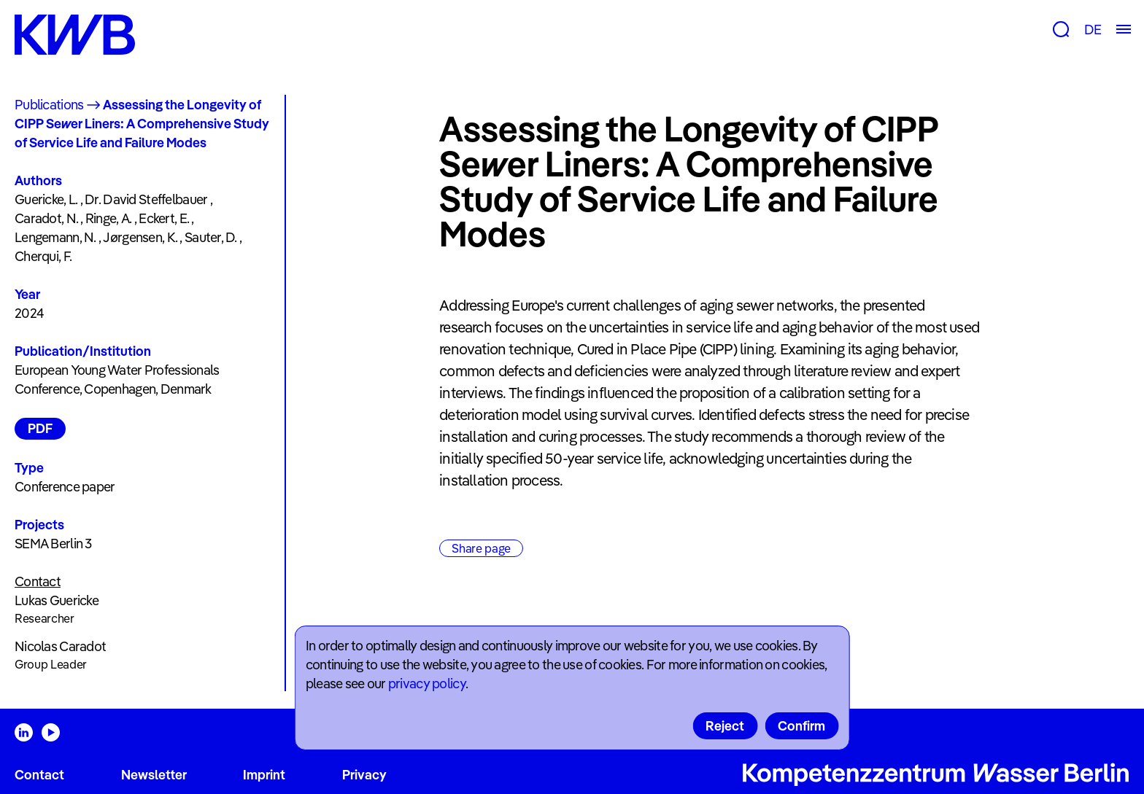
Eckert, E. (164, 218)
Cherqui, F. (43, 256)
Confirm (801, 725)
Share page (481, 548)
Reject (725, 725)
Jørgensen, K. (140, 237)
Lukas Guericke (56, 600)
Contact (39, 774)
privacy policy (426, 683)
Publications (49, 104)
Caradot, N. (46, 218)
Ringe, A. (108, 218)
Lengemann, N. (55, 237)
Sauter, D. (211, 237)
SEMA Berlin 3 (53, 543)
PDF (40, 428)
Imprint (264, 774)
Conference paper (65, 486)
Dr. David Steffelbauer (146, 199)
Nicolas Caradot (60, 646)
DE (1092, 29)
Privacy (364, 774)
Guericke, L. (46, 199)
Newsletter (154, 774)
